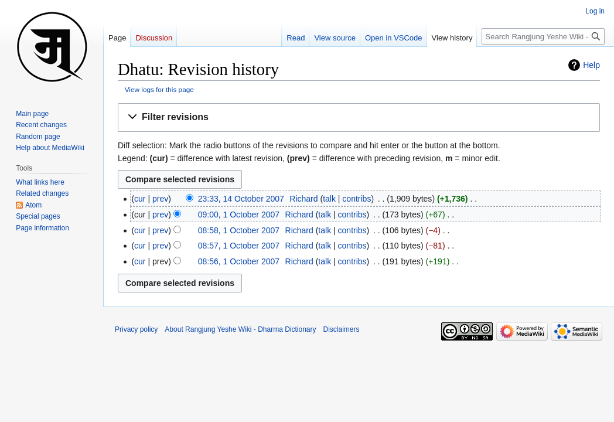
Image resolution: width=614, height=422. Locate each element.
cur (139, 198)
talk (329, 198)
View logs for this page (159, 89)
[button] (359, 117)
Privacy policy (136, 329)
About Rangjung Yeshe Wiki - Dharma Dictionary (240, 329)
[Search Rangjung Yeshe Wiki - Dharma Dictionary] (543, 36)
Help (591, 65)
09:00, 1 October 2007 (238, 214)
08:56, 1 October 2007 (238, 261)
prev (160, 198)
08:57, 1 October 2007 (238, 245)
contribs (356, 198)
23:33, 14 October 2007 (241, 198)
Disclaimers (341, 329)
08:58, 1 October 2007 (238, 230)
